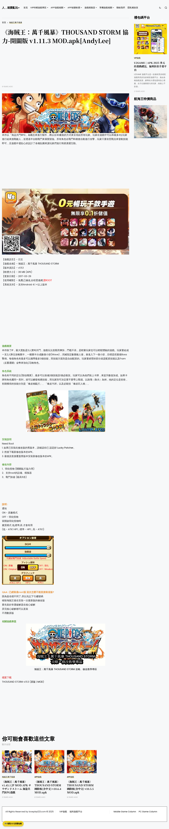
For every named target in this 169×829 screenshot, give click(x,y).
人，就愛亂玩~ (11, 8)
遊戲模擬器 (89, 7)
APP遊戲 (37, 777)
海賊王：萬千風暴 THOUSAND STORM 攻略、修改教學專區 (65, 669)
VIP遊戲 (137, 58)
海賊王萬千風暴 (15, 22)
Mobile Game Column (125, 811)
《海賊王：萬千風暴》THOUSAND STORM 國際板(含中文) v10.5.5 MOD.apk (80, 787)
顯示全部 (6, 744)
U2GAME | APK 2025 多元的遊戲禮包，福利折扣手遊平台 (150, 66)
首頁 (26, 7)
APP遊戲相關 (57, 7)
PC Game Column (148, 811)
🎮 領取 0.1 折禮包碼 (13, 823)
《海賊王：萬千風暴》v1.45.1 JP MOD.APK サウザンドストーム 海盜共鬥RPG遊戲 (16, 787)
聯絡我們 (120, 7)
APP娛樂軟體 (74, 7)
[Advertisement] (65, 66)
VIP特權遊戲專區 (38, 7)
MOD (40, 681)
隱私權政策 (133, 7)
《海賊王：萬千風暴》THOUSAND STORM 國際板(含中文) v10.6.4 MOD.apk (47, 787)
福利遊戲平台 (76, 811)
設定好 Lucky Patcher (61, 447)
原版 (33, 681)
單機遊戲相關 (105, 7)
